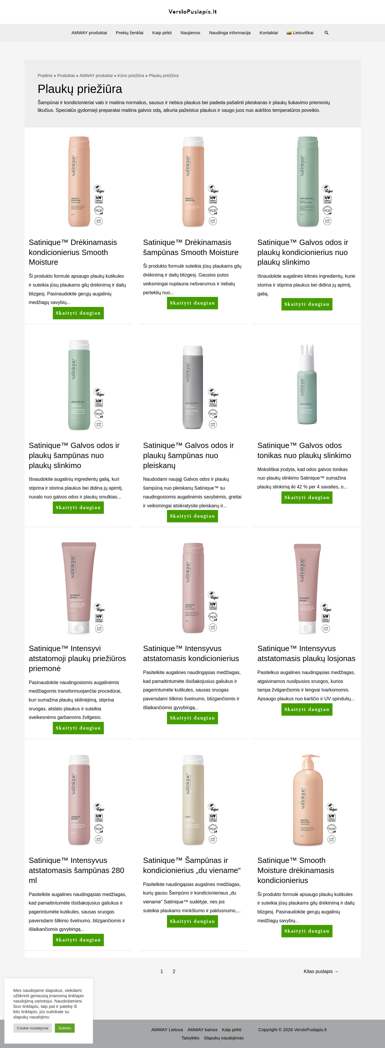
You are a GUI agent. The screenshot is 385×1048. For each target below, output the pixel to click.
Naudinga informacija (230, 32)
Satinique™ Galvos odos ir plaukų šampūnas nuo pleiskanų (188, 455)
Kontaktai (269, 32)
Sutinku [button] (64, 1028)
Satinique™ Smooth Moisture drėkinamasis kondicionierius (296, 870)
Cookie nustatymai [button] (32, 1028)
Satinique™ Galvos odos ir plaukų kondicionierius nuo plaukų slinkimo (303, 252)
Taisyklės (190, 1037)
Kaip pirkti (162, 32)
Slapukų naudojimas (224, 1037)
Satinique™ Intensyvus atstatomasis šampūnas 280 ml (76, 870)
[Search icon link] (326, 32)
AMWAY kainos (202, 1029)
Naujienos (190, 32)
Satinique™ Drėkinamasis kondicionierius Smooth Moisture (73, 252)
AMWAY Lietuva (167, 1029)
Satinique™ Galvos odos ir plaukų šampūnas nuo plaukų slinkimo (74, 455)
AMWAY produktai (89, 32)
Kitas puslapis (321, 971)
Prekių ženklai (129, 32)
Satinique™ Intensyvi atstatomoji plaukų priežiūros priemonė (77, 658)
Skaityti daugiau (78, 311)
